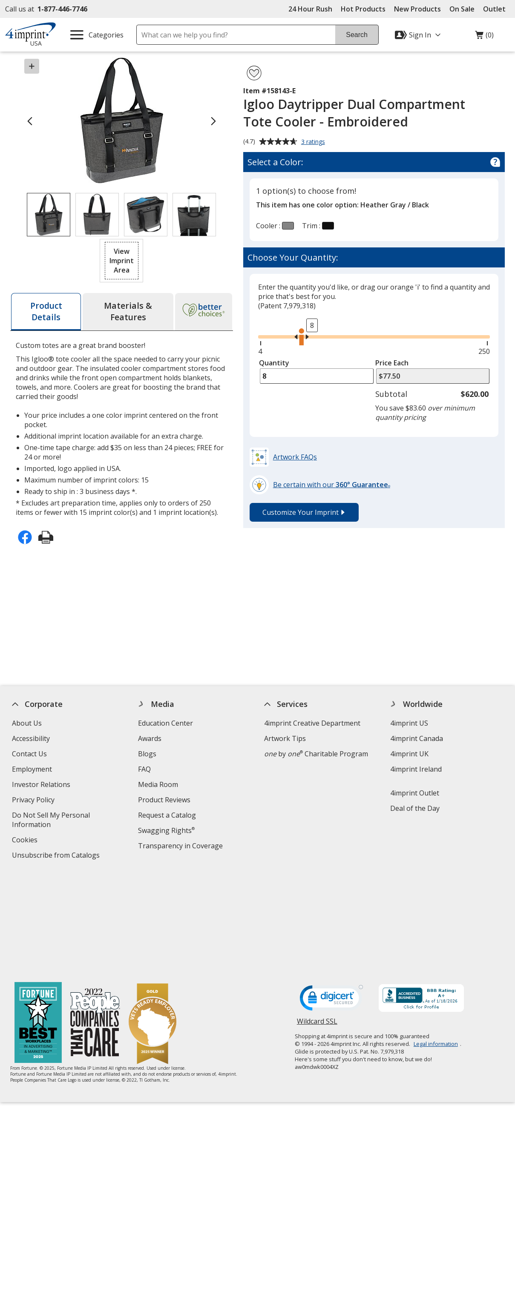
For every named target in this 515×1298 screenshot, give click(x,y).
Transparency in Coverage (181, 847)
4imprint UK (410, 753)
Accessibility (31, 738)
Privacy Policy (34, 801)
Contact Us (29, 753)
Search (357, 34)
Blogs (147, 753)
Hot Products (363, 9)
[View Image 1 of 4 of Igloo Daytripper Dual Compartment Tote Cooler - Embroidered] (48, 214)
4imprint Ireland (416, 769)
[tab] (46, 311)
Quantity (274, 363)
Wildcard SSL (317, 922)
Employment (32, 769)
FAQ (144, 769)
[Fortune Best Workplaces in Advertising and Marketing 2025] (38, 921)
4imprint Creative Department (312, 723)
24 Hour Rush (310, 9)
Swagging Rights (166, 830)
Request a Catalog (167, 815)
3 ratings (314, 142)
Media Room (158, 784)
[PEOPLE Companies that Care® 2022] (95, 921)
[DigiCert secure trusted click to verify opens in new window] (331, 898)
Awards (149, 738)
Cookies (26, 841)
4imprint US (410, 723)
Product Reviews (164, 799)
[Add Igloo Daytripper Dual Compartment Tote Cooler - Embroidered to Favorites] (254, 73)
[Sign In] (418, 35)
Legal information (436, 941)
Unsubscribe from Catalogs (57, 856)
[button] (121, 260)
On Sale (462, 9)
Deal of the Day (415, 808)
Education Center (165, 723)
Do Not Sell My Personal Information (51, 820)
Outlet (496, 9)
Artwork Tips (285, 738)
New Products (417, 9)
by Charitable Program (316, 753)
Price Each (392, 363)
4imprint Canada (417, 738)
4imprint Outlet (415, 793)
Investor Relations (42, 785)
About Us (27, 723)
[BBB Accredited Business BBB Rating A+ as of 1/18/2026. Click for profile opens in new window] (421, 897)
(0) (484, 37)
